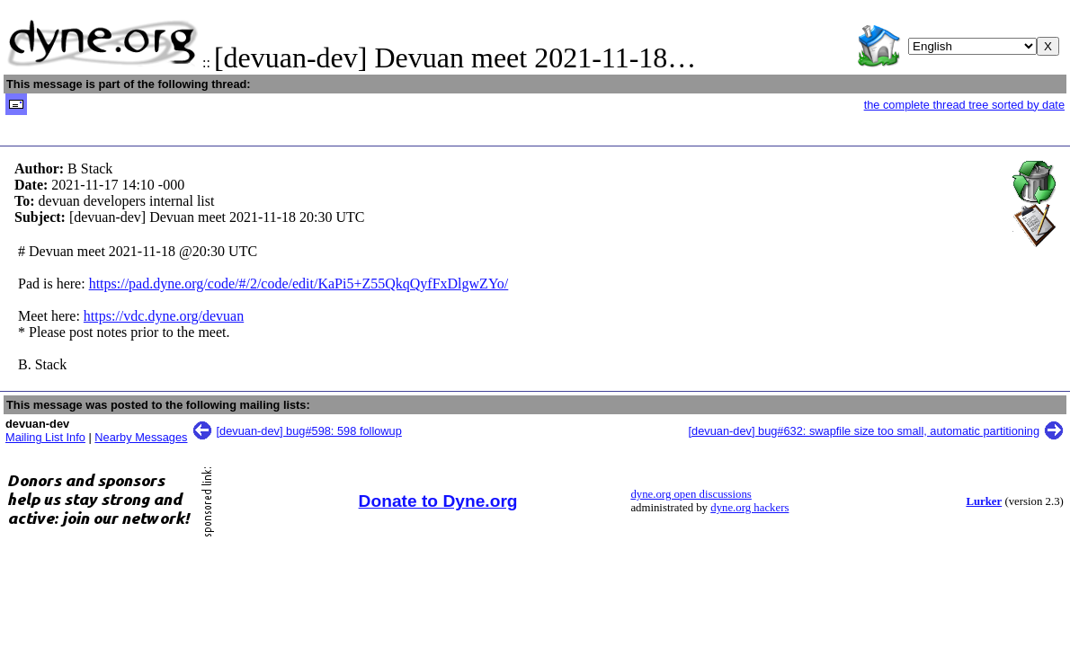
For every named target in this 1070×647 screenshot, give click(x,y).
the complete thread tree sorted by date (964, 104)
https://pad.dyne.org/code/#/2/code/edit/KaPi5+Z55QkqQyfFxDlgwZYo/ (299, 283)
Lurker (984, 501)
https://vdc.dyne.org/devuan (164, 316)
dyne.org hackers (749, 507)
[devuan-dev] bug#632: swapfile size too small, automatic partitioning (863, 431)
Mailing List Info (45, 437)
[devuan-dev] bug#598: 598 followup (309, 431)
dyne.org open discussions (690, 494)
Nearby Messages (140, 437)
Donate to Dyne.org (438, 501)
